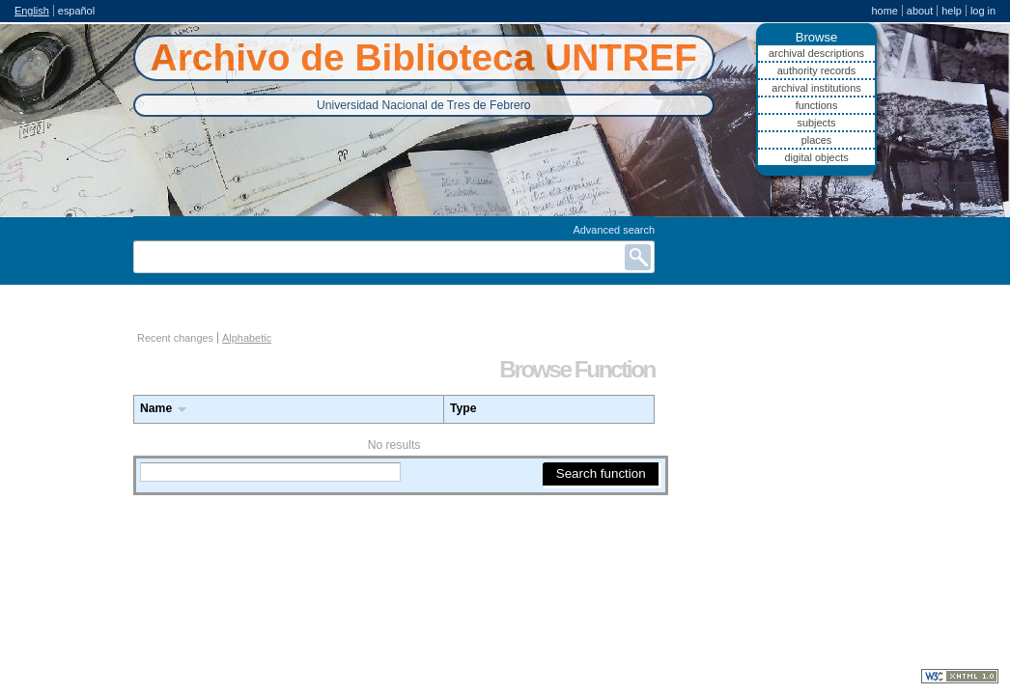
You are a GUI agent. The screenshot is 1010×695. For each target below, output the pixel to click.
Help (951, 10)
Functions (817, 105)
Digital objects (816, 157)
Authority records (816, 70)
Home (884, 10)
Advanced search (614, 230)
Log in (983, 10)
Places (816, 140)
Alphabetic (246, 338)
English (31, 10)
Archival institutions (816, 88)
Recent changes (175, 338)
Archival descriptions (816, 53)
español (76, 10)
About (920, 10)
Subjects (816, 122)
